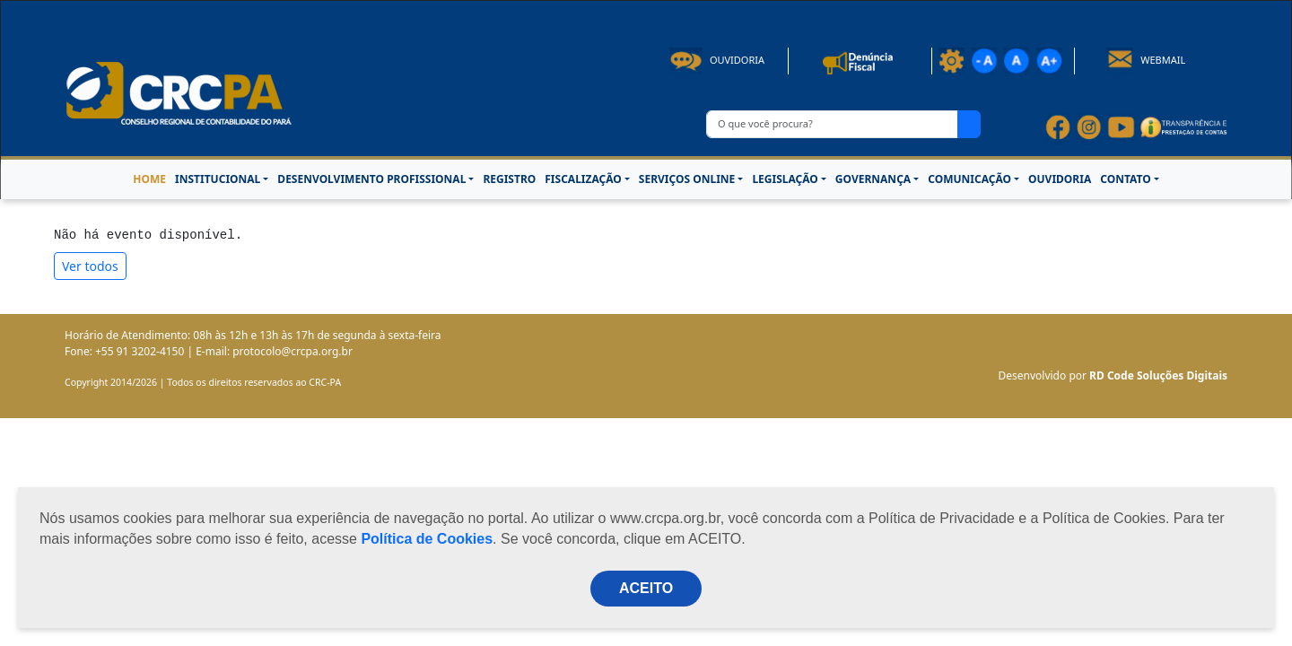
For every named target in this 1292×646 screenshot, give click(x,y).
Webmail (1146, 59)
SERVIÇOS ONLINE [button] (687, 179)
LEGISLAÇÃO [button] (784, 179)
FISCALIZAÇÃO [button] (583, 179)
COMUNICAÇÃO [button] (969, 179)
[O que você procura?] (832, 124)
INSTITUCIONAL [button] (217, 179)
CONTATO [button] (1125, 179)
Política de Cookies (427, 538)
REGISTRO (509, 179)
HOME (149, 179)
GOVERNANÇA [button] (873, 179)
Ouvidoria (716, 59)
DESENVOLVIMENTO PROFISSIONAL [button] (371, 179)
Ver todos (90, 266)
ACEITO (646, 588)
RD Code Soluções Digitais (1158, 375)
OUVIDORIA (1059, 179)
